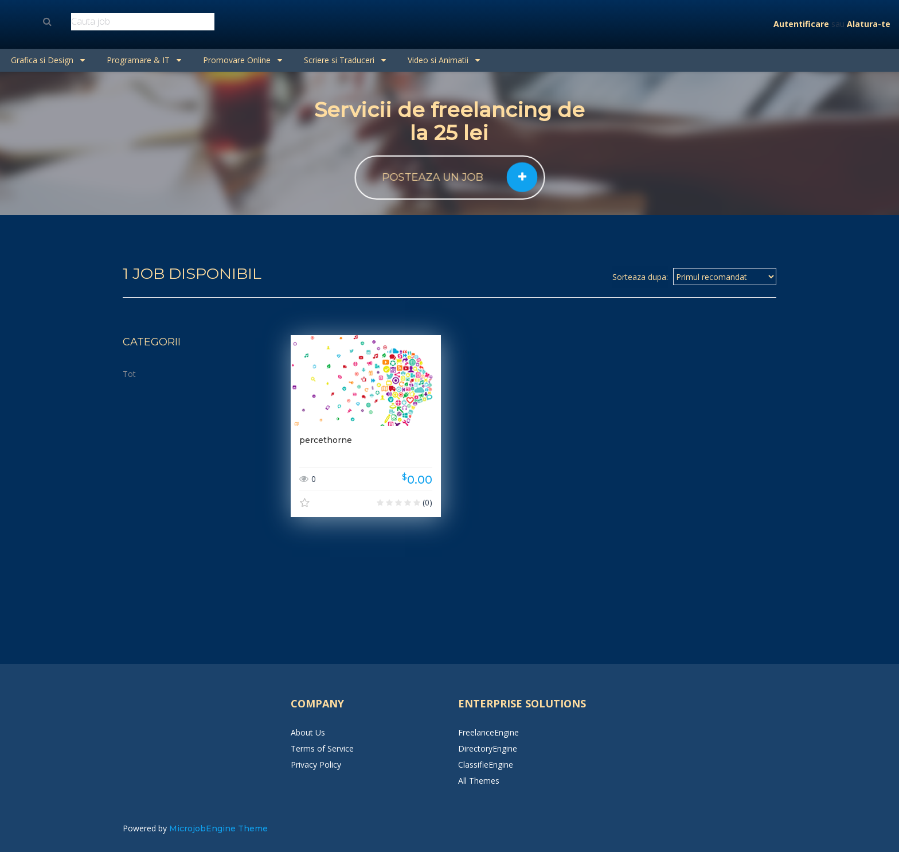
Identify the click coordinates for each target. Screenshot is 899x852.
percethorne (325, 440)
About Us (308, 732)
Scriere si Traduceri (345, 60)
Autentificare (801, 23)
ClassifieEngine (485, 764)
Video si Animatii (444, 60)
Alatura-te (868, 23)
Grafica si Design (48, 60)
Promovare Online (242, 60)
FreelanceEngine (488, 732)
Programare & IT (144, 60)
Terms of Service (322, 748)
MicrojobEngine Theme (218, 828)
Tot (129, 373)
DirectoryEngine (487, 748)
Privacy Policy (316, 764)
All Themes (478, 780)
